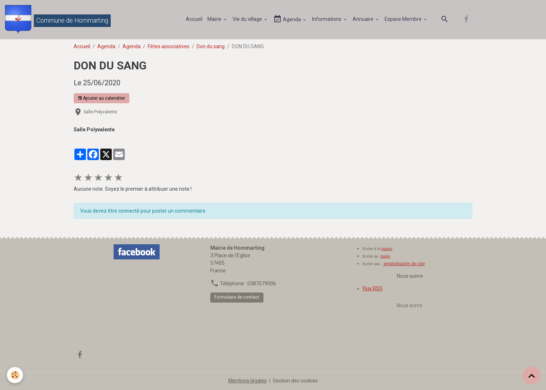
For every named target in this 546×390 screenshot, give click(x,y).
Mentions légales (247, 381)
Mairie (214, 19)
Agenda (287, 19)
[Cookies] (15, 375)
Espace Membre (404, 19)
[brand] (58, 19)
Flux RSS (372, 288)
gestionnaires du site (403, 263)
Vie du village (248, 19)
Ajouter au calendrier (101, 98)
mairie (387, 248)
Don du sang (211, 46)
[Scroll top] (532, 376)
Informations (327, 19)
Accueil (194, 19)
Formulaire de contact (236, 297)
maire (385, 256)
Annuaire (364, 19)
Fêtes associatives (168, 46)
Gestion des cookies (295, 381)
